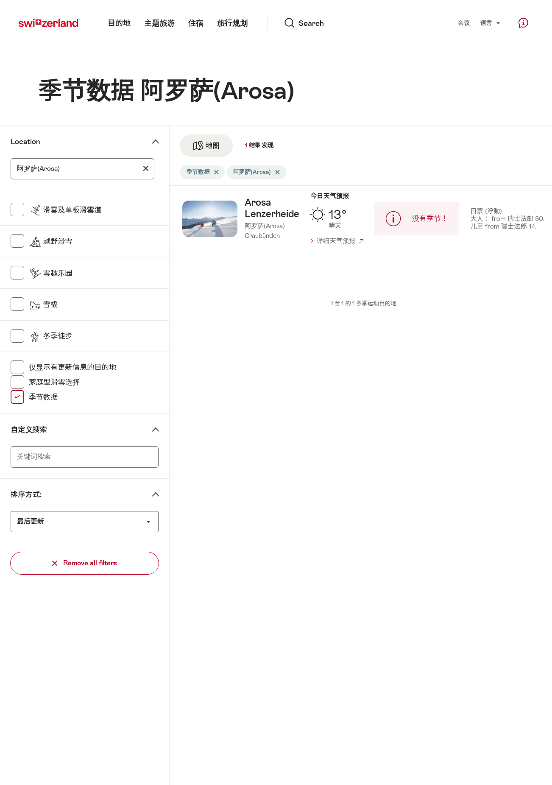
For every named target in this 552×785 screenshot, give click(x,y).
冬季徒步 (50, 336)
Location (25, 141)
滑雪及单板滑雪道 (65, 210)
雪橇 (43, 304)
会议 (464, 23)
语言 (490, 22)
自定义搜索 (29, 429)
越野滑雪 (50, 241)
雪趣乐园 (50, 273)
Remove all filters (84, 563)
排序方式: (26, 494)
